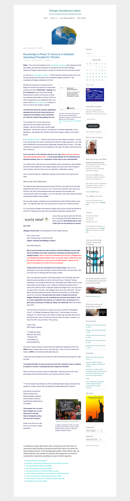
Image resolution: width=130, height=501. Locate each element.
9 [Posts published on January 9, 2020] (99, 70)
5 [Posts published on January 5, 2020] (87, 70)
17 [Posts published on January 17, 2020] (102, 73)
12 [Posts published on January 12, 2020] (87, 73)
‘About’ (92, 191)
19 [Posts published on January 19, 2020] (87, 76)
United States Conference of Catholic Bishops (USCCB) (45, 478)
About (46, 18)
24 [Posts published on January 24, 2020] (102, 76)
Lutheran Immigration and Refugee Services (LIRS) (43, 475)
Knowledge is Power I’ (33, 139)
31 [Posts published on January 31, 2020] (102, 80)
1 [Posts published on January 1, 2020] (96, 67)
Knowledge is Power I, (41, 75)
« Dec (87, 85)
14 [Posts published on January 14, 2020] (93, 73)
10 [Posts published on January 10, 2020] (102, 70)
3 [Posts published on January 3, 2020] (102, 67)
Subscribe (93, 126)
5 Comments (48, 60)
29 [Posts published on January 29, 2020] (96, 80)
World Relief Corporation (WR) (36, 480)
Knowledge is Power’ (58, 65)
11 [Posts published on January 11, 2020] (105, 70)
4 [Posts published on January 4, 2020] (105, 67)
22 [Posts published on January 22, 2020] (96, 76)
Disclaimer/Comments (67, 18)
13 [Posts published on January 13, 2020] (90, 73)
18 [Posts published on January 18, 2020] (105, 73)
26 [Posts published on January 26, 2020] (87, 80)
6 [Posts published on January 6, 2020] (90, 70)
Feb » (92, 85)
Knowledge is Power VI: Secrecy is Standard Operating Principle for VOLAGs (48, 56)
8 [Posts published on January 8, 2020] (96, 70)
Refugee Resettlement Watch (65, 10)
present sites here (39, 102)
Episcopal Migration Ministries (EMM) (39, 465)
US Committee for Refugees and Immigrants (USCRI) (44, 473)
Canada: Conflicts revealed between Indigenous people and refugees (95, 364)
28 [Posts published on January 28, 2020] (93, 80)
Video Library (81, 18)
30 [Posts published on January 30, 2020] (99, 80)
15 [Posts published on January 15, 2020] (96, 73)
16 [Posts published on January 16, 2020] (99, 73)
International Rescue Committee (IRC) (39, 470)
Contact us (54, 18)
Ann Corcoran (37, 60)
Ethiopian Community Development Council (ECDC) (44, 463)
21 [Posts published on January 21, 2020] (93, 76)
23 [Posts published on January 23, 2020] (99, 76)
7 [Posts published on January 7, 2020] (93, 70)
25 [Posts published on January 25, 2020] (105, 76)
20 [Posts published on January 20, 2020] (90, 76)
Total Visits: (89, 445)
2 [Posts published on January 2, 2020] (99, 67)
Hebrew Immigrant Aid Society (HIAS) (39, 468)
